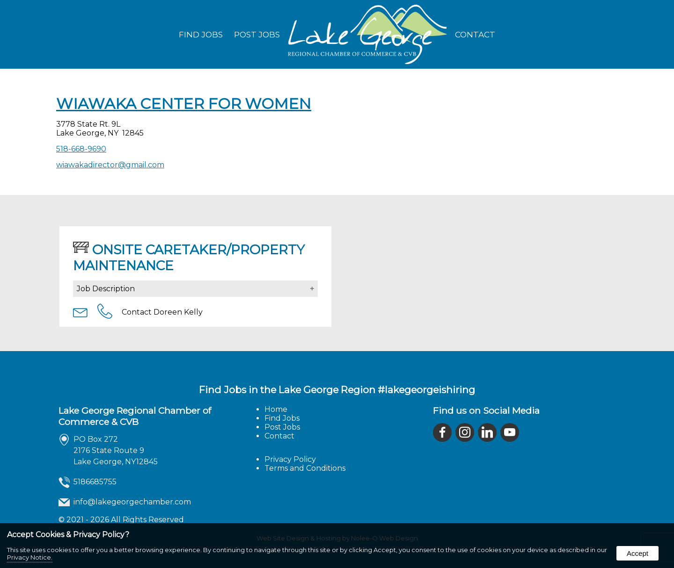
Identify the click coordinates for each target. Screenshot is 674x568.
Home (275, 409)
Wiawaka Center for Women (183, 103)
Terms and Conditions (304, 468)
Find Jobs (201, 34)
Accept (637, 553)
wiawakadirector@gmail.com (110, 164)
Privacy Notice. (29, 557)
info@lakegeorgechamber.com (132, 501)
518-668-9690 (81, 148)
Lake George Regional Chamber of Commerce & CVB (135, 416)
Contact (475, 34)
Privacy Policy (290, 459)
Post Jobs (257, 34)
